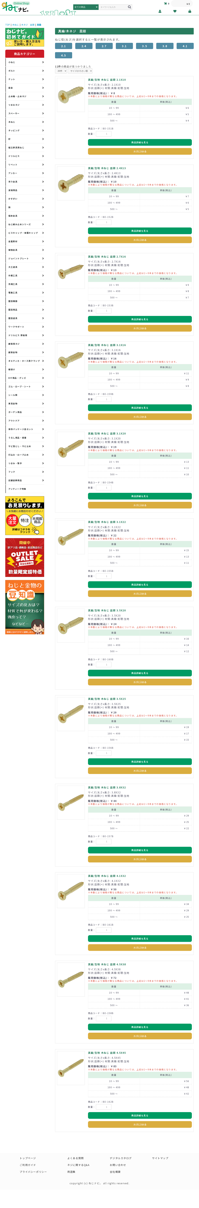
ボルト (11, 70)
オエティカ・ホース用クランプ (24, 360)
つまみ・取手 (15, 463)
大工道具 (12, 266)
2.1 (63, 46)
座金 (10, 87)
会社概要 (115, 1172)
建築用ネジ (14, 343)
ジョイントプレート (18, 258)
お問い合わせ (118, 1165)
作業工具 (12, 275)
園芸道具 (12, 318)
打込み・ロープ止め (18, 454)
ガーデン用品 (15, 412)
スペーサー (14, 113)
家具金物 (12, 403)
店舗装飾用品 (15, 480)
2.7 (104, 46)
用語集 (71, 1172)
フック (11, 471)
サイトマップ (160, 1158)
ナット (11, 79)
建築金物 (12, 352)
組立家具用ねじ (16, 147)
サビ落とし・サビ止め (19, 446)
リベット (12, 164)
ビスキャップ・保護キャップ (23, 232)
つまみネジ (14, 104)
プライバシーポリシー (33, 1172)
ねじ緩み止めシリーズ (19, 224)
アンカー (12, 173)
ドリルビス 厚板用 (17, 335)
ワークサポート (16, 326)
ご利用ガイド (28, 1165)
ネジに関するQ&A (78, 1165)
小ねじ (11, 62)
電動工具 (12, 292)
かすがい (12, 198)
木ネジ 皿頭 (27, 24)
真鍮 (39, 24)
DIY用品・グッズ (17, 377)
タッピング (14, 130)
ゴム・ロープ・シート (19, 386)
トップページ (28, 1158)
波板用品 (12, 190)
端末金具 (12, 215)
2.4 (83, 46)
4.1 (185, 46)
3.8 (164, 46)
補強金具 (12, 249)
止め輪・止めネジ (17, 96)
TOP (7, 24)
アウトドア (14, 420)
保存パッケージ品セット (20, 429)
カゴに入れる (139, 151)
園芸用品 (12, 309)
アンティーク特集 (17, 488)
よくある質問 (75, 1158)
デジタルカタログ (121, 1158)
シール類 (12, 395)
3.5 (144, 46)
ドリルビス (14, 156)
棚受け (11, 369)
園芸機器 (12, 301)
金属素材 (12, 241)
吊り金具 (12, 181)
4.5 (63, 55)
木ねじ (15, 24)
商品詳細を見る (139, 142)
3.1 (124, 46)
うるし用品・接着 (17, 437)
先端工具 (12, 284)
